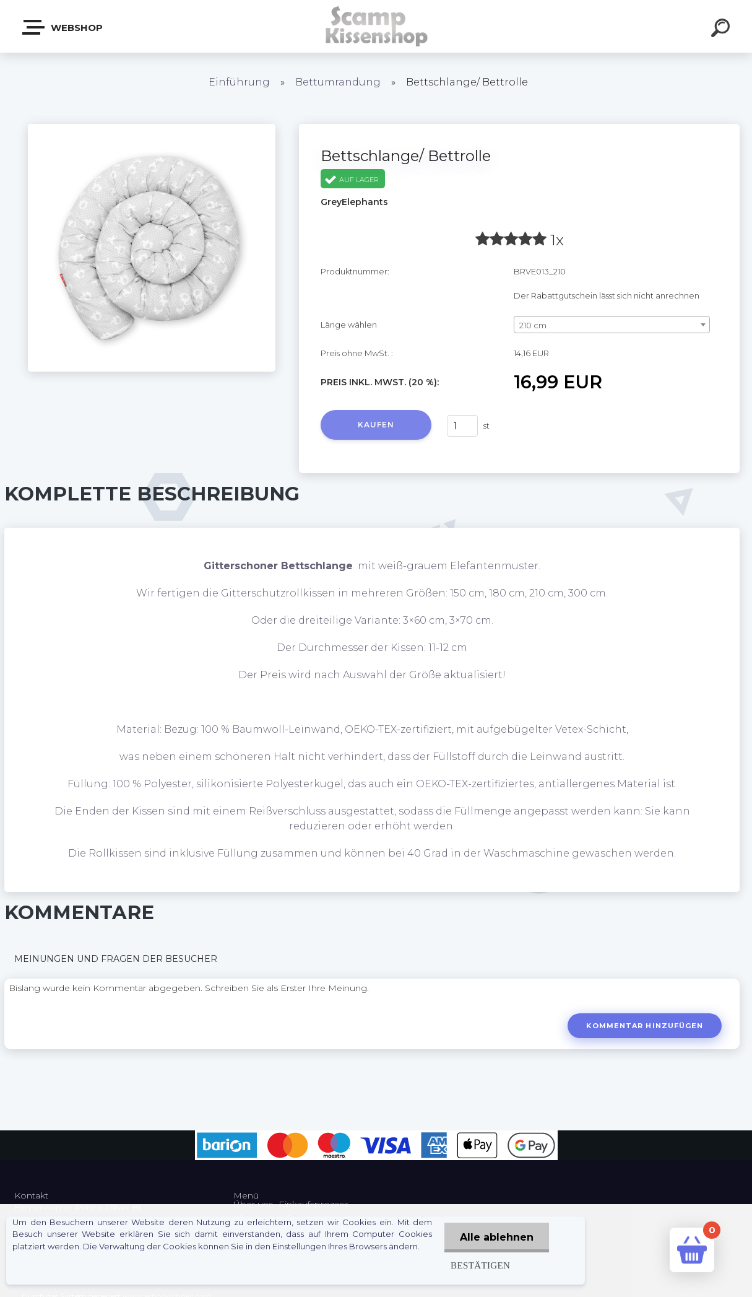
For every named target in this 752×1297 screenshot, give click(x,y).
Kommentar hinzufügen (644, 1025)
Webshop (63, 27)
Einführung (239, 82)
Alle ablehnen (497, 1237)
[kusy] (462, 426)
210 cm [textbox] (533, 325)
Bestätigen (480, 1265)
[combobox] (612, 324)
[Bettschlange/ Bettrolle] (151, 128)
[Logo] (376, 26)
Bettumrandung (338, 82)
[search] (722, 29)
